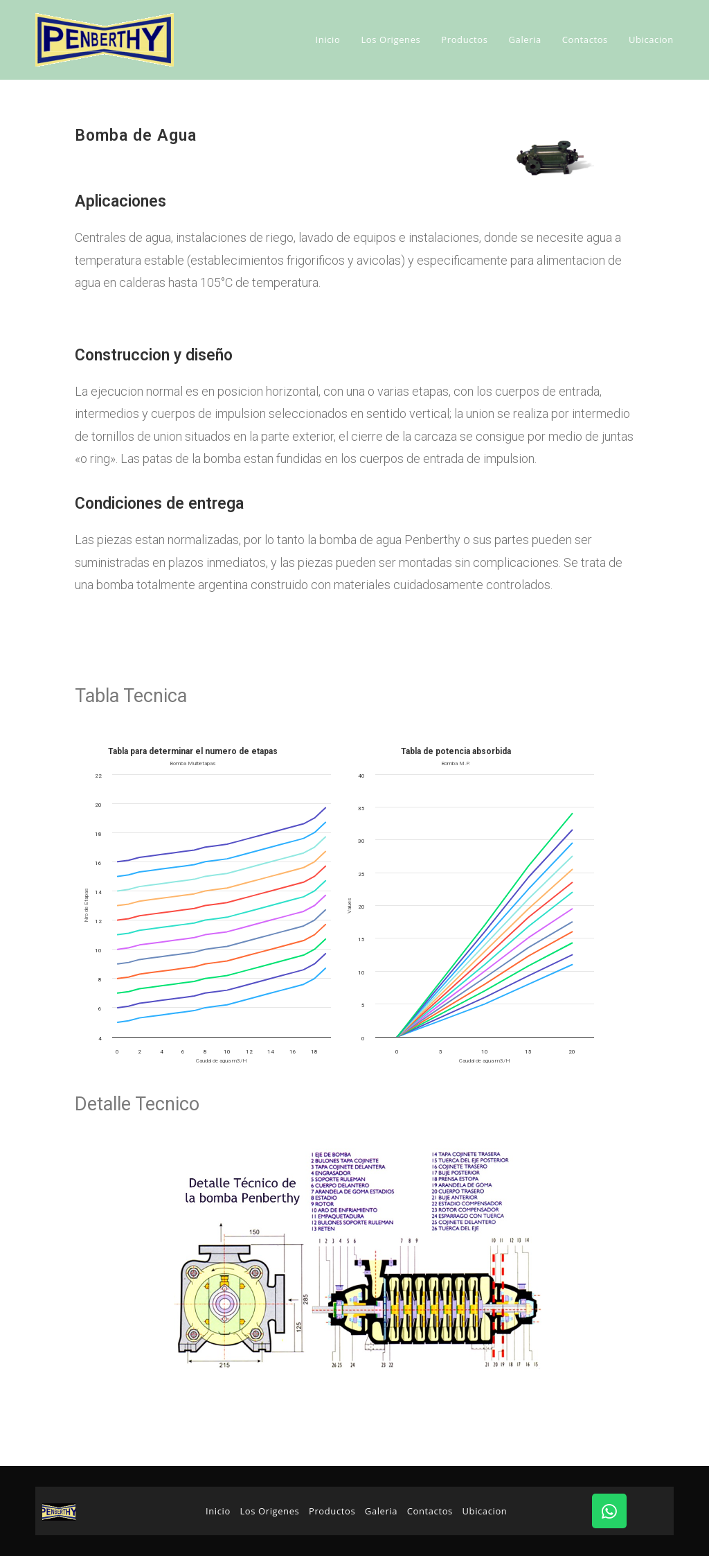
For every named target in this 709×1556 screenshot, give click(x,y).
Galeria (381, 1511)
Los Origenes (269, 1511)
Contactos (430, 1511)
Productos (332, 1511)
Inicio (218, 1511)
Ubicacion (485, 1511)
